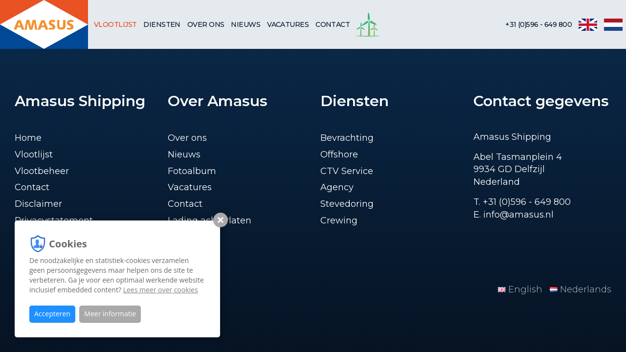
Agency (337, 187)
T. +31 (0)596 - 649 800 (522, 202)
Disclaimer (38, 203)
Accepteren (52, 313)
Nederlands (580, 289)
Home (28, 137)
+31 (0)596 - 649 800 (538, 24)
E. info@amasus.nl (513, 214)
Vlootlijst (115, 24)
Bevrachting (347, 137)
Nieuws (245, 24)
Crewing (339, 220)
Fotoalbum (192, 171)
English (521, 289)
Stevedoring (347, 203)
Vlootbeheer (42, 171)
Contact (332, 24)
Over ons (205, 24)
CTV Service (346, 171)
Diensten (161, 24)
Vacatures (288, 24)
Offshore (339, 154)
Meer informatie (110, 313)
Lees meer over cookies (160, 289)
